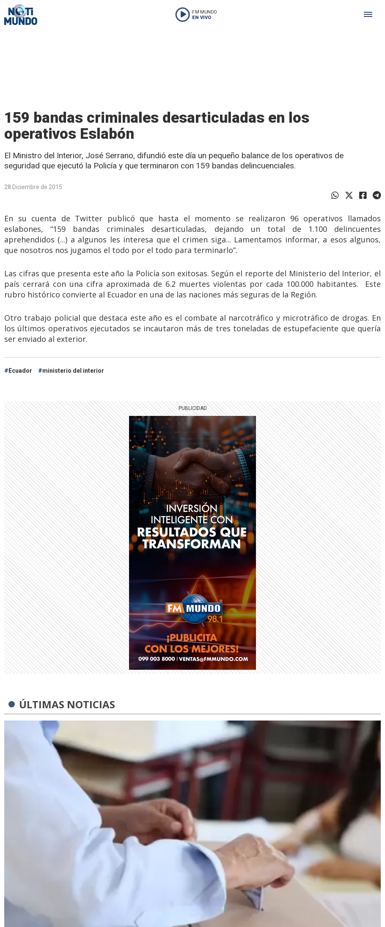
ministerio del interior (73, 370)
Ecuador (20, 370)
